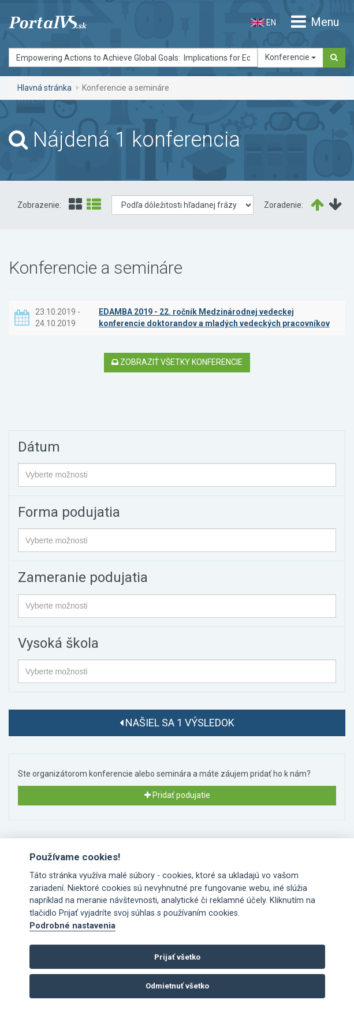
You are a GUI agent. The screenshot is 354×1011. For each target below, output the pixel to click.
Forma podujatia (69, 512)
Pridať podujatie (177, 795)
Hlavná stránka (44, 87)
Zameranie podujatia (83, 577)
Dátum (39, 446)
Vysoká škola (58, 643)
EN (263, 22)
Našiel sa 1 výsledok (177, 723)
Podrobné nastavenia (72, 926)
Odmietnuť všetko (177, 986)
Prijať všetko (177, 957)
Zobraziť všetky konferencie (177, 362)
